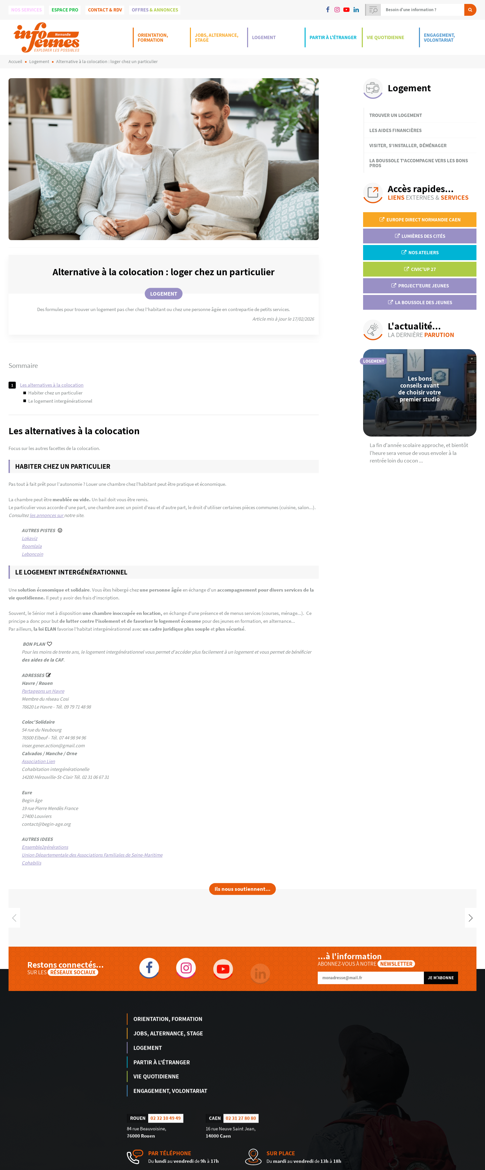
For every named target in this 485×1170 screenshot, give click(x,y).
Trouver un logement (395, 115)
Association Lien (38, 761)
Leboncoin (32, 554)
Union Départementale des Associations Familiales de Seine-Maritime (92, 855)
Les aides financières (395, 130)
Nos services (26, 10)
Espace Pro (65, 10)
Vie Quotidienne (385, 37)
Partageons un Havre (43, 691)
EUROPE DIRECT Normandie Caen (419, 219)
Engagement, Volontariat (439, 37)
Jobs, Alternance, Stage (216, 37)
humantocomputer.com (106, 1165)
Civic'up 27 (420, 269)
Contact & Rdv (105, 10)
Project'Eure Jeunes (420, 285)
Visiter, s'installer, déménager (408, 145)
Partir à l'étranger (333, 37)
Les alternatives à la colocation (51, 385)
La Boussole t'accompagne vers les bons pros (418, 163)
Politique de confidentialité (454, 1165)
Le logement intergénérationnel (60, 401)
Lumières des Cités (419, 236)
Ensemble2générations (45, 847)
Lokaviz (29, 538)
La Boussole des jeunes (419, 302)
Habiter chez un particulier (55, 393)
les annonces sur (47, 515)
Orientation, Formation (153, 37)
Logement (264, 37)
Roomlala (32, 546)
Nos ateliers (419, 252)
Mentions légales (411, 1165)
